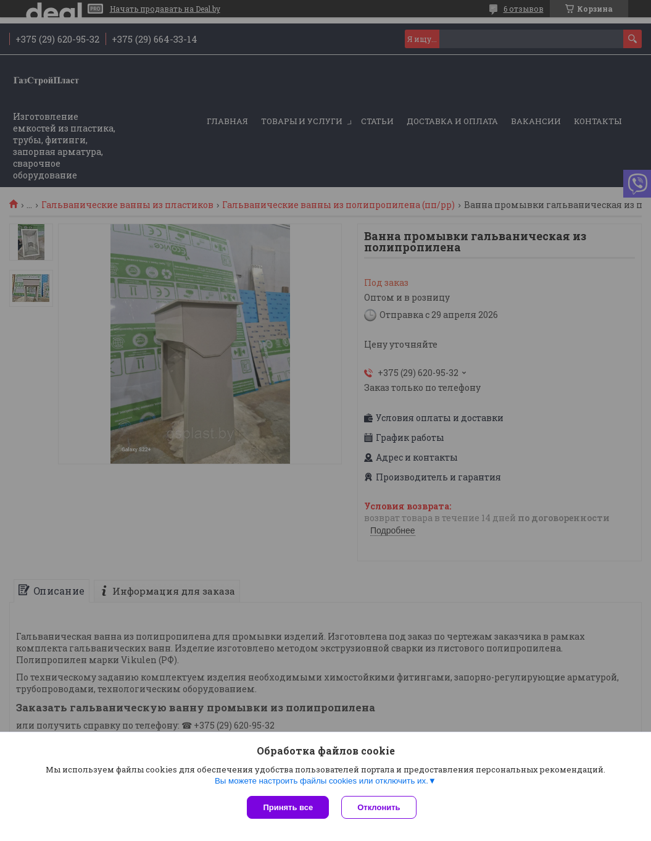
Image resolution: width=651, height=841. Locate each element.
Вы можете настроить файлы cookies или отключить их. (321, 780)
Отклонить (378, 807)
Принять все (288, 807)
